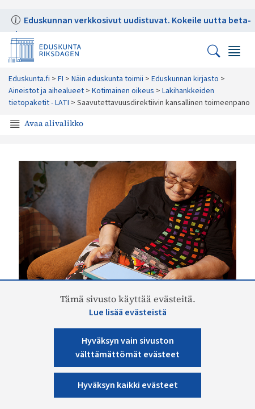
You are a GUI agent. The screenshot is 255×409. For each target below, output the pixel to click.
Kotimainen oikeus (123, 91)
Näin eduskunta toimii (107, 79)
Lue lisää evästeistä (128, 312)
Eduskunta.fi (29, 79)
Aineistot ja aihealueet (46, 91)
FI (60, 79)
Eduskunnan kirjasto (185, 79)
